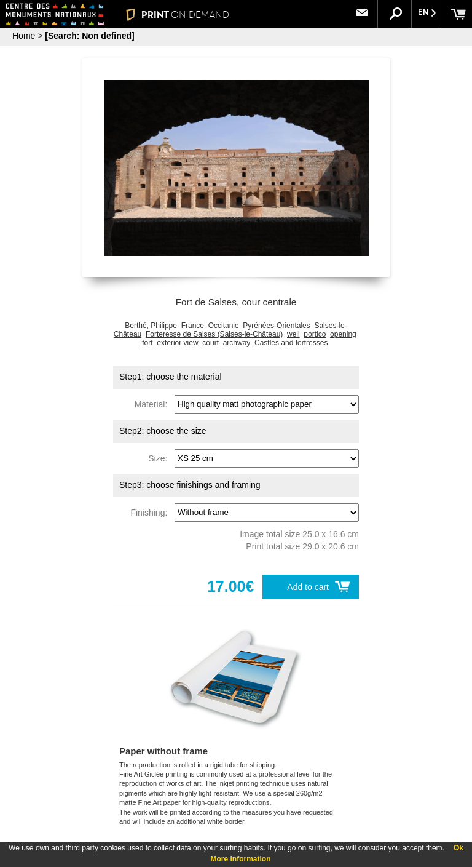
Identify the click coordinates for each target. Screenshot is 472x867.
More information (241, 859)
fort (147, 342)
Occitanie (223, 325)
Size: (160, 458)
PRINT (177, 14)
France (192, 325)
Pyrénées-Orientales (276, 325)
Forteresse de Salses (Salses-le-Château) (214, 334)
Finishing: (151, 512)
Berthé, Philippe (151, 325)
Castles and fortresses (291, 342)
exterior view (177, 342)
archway (237, 342)
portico (315, 334)
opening (343, 334)
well (293, 334)
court (210, 342)
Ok (458, 848)
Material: (153, 404)
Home (23, 36)
